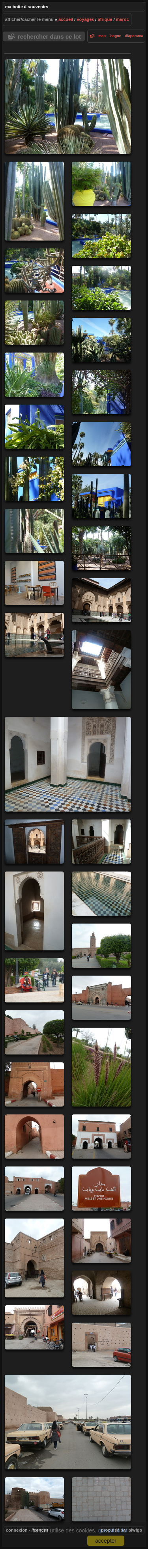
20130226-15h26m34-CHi (101, 894)
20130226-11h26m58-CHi (101, 236)
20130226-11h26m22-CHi (101, 184)
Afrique (105, 19)
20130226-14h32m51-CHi (34, 635)
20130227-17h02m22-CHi (101, 1499)
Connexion (17, 1530)
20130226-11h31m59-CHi (34, 322)
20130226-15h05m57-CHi (101, 841)
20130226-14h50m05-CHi (101, 669)
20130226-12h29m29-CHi (34, 479)
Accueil (65, 19)
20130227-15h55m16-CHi (101, 1345)
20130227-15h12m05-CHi (101, 1293)
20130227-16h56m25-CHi (34, 1499)
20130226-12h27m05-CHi (101, 392)
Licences (40, 1530)
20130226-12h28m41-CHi (101, 444)
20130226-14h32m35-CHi (101, 600)
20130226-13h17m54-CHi (34, 583)
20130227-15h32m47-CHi (34, 1327)
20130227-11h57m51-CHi (101, 998)
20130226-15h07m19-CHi (34, 911)
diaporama (134, 36)
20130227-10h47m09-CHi (101, 946)
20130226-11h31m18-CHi (34, 270)
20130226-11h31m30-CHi (101, 288)
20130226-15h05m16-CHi (34, 841)
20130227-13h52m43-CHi (34, 1084)
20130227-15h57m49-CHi (68, 1422)
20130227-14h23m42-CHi (101, 1136)
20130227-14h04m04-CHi (34, 1136)
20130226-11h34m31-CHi (101, 340)
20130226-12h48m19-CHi (101, 548)
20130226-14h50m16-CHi (68, 764)
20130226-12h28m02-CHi (34, 427)
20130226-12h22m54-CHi (34, 375)
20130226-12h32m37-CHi (101, 496)
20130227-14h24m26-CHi (34, 1188)
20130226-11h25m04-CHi (68, 106)
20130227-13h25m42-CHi (101, 1067)
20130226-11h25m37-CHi (34, 201)
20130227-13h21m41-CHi (34, 1032)
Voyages (85, 19)
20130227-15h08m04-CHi (34, 1258)
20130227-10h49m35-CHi (34, 980)
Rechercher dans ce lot (49, 36)
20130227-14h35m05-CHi (101, 1188)
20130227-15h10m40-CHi (101, 1241)
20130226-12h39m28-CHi (34, 531)
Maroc (122, 19)
